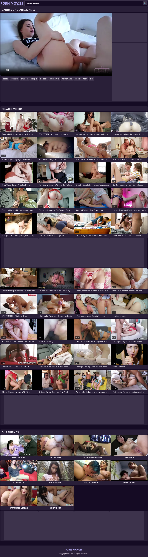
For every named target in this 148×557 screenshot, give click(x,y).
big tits (77, 78)
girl (91, 78)
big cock (43, 78)
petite (5, 78)
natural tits (54, 78)
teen (85, 78)
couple (34, 78)
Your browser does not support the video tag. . (56, 44)
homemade (67, 78)
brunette (14, 78)
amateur (24, 78)
